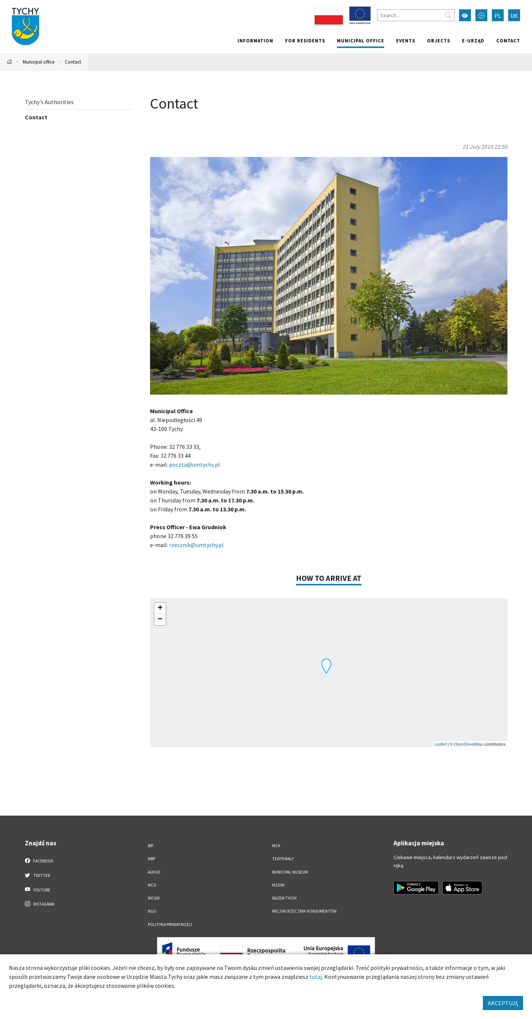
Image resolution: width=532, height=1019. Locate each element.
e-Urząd (473, 41)
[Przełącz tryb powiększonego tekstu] (481, 15)
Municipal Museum (290, 872)
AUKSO (154, 872)
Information (255, 41)
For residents (305, 41)
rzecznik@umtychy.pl (196, 545)
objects (438, 41)
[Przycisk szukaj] (448, 15)
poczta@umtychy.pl (194, 464)
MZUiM (278, 885)
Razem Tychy (284, 898)
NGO (152, 911)
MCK (276, 845)
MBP (151, 858)
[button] (326, 666)
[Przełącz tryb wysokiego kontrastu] (465, 15)
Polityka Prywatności (170, 924)
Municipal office (360, 41)
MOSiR (153, 898)
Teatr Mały (283, 858)
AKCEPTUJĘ (503, 1003)
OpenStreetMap (468, 744)
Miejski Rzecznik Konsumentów (304, 911)
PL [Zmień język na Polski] (497, 15)
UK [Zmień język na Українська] (514, 15)
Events (405, 41)
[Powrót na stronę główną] (10, 62)
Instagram (40, 903)
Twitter (37, 875)
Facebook (39, 860)
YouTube (38, 889)
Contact (508, 41)
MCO (152, 885)
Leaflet (440, 744)
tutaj (315, 976)
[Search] (416, 15)
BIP (150, 845)
